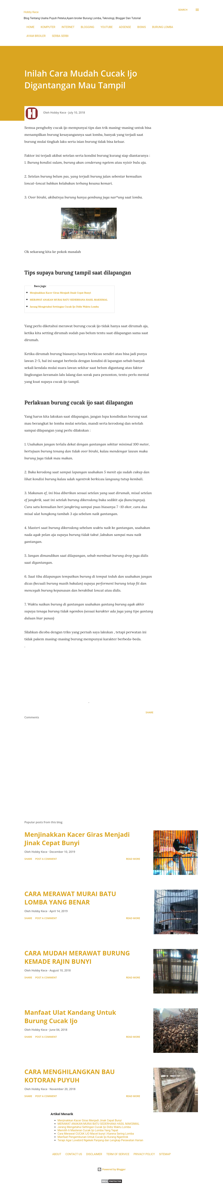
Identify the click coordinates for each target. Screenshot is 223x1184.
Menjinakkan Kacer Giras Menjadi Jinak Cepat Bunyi (60, 292)
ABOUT (56, 1154)
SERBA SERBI (60, 36)
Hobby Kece (31, 12)
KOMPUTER (48, 27)
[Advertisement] (88, 673)
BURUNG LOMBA (162, 27)
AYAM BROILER (36, 36)
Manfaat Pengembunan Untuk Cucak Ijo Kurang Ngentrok (92, 1137)
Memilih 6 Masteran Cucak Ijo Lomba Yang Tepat (87, 1130)
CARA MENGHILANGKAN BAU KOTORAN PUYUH (69, 1075)
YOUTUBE (107, 27)
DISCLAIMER (94, 1154)
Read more (133, 858)
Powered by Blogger (111, 1169)
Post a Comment (46, 858)
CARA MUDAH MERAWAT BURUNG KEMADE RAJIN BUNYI (77, 957)
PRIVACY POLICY (144, 1154)
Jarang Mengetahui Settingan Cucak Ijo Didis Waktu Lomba (64, 306)
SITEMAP (165, 1154)
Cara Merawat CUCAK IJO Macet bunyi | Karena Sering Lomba (95, 1133)
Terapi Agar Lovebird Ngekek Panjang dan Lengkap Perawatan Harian (100, 1140)
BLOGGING (87, 27)
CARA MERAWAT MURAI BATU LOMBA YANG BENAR (70, 898)
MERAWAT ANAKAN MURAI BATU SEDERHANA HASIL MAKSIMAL (68, 299)
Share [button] (149, 712)
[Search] (182, 10)
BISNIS (141, 27)
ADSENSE (125, 27)
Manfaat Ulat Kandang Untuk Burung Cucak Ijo (70, 1016)
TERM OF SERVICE (117, 1154)
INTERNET (67, 27)
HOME (30, 27)
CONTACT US (74, 1154)
